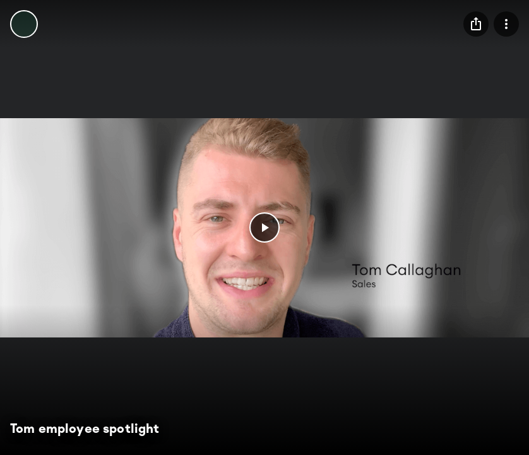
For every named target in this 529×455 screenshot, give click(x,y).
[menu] (476, 24)
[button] (264, 227)
